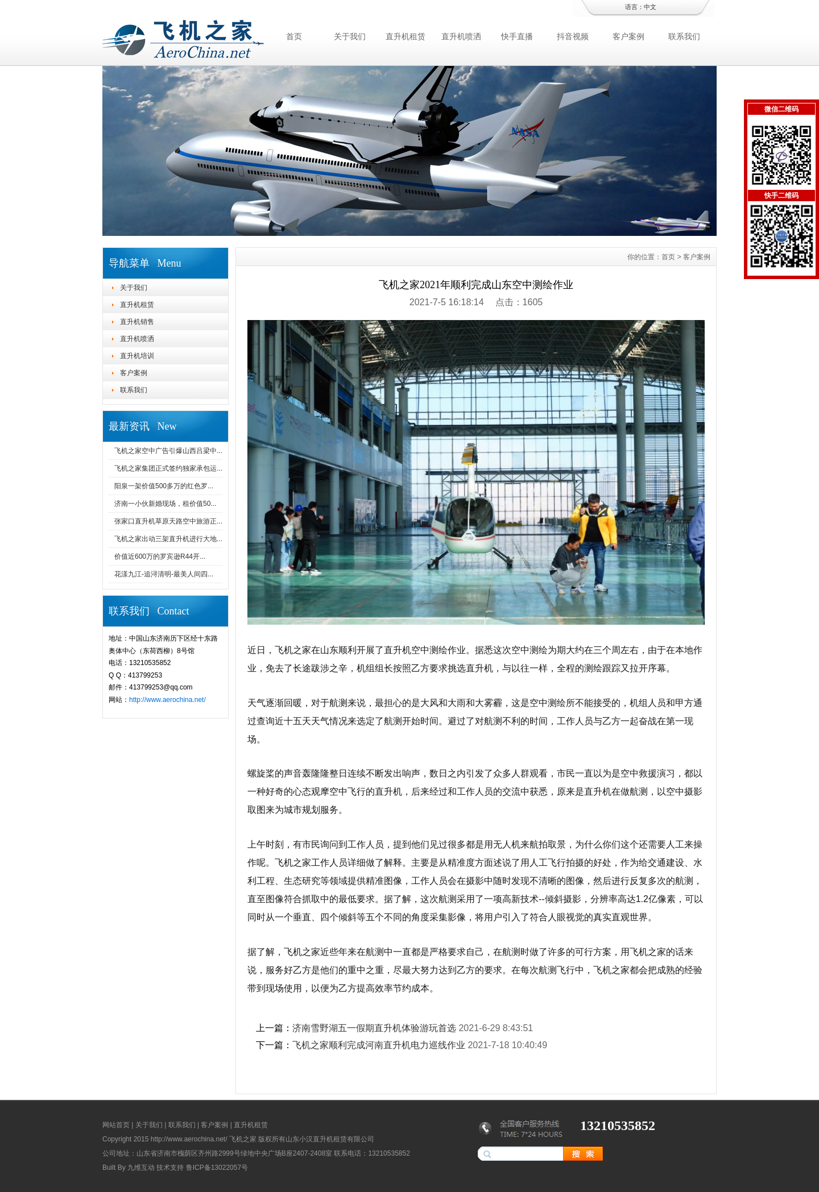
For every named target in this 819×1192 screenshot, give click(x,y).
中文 (650, 6)
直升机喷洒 (461, 36)
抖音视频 (573, 36)
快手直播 (517, 36)
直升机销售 (137, 322)
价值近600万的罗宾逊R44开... (159, 556)
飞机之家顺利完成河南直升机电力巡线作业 (378, 1045)
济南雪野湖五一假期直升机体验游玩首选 (374, 1028)
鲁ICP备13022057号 (217, 1168)
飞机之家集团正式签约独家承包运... (168, 468)
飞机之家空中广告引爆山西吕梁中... (168, 451)
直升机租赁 (405, 36)
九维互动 (141, 1168)
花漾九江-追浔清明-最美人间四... (163, 574)
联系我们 (684, 36)
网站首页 (116, 1125)
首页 (294, 36)
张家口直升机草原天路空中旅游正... (168, 521)
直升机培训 (137, 356)
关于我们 (350, 36)
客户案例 (628, 36)
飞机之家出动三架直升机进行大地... (168, 539)
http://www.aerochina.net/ (167, 700)
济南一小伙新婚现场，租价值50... (165, 504)
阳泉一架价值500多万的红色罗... (163, 486)
